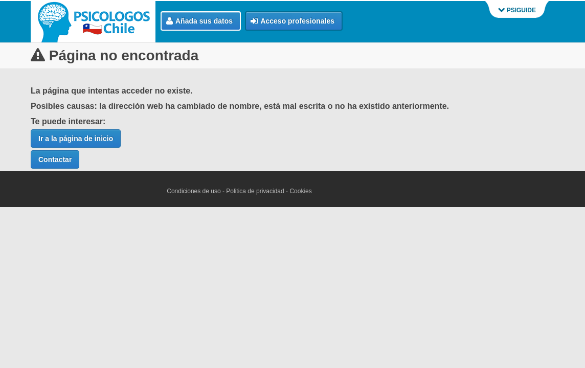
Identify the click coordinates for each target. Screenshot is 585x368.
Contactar (55, 159)
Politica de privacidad (255, 191)
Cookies (300, 191)
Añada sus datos (199, 21)
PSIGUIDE (517, 10)
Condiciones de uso (193, 191)
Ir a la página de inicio (75, 138)
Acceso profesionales (292, 21)
